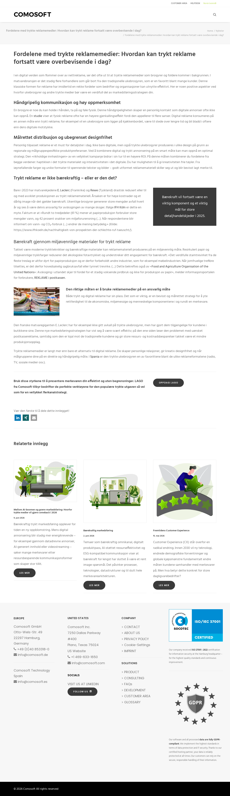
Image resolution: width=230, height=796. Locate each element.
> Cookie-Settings (135, 645)
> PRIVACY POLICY (135, 639)
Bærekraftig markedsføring (98, 531)
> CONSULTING (132, 678)
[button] (214, 14)
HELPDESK (195, 3)
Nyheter (220, 31)
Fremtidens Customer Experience (171, 531)
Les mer (24, 572)
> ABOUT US (130, 633)
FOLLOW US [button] (82, 691)
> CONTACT (130, 627)
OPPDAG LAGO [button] (168, 382)
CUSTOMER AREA (179, 3)
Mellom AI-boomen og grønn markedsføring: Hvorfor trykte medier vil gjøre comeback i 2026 (43, 511)
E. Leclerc (63, 190)
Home (210, 31)
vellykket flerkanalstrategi (47, 392)
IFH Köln (120, 207)
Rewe (94, 190)
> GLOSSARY (131, 702)
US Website (77, 651)
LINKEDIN (92, 684)
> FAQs (126, 684)
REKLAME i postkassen (49, 278)
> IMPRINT (128, 651)
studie (38, 116)
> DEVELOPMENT (133, 690)
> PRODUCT (130, 672)
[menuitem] (179, 3)
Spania (94, 356)
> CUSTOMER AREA (135, 696)
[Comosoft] (33, 14)
